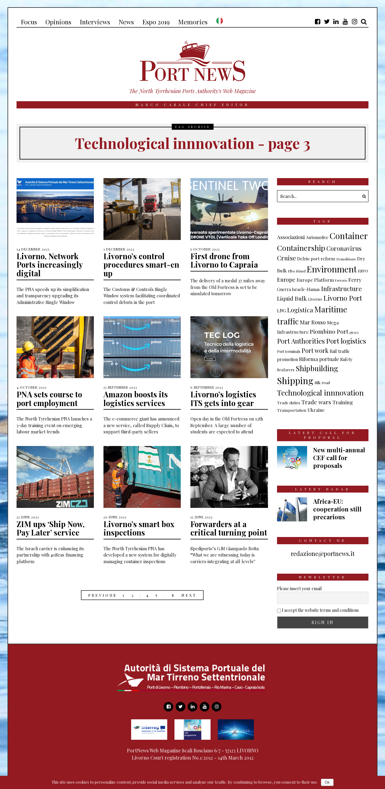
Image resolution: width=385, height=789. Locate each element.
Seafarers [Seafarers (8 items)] (285, 369)
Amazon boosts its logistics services (136, 398)
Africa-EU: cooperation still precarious (337, 509)
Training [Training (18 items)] (342, 402)
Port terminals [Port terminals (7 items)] (288, 351)
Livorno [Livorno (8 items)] (315, 299)
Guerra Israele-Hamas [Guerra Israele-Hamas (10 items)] (298, 289)
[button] (362, 196)
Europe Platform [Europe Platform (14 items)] (315, 280)
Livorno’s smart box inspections (139, 528)
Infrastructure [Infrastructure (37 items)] (341, 288)
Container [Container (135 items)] (349, 235)
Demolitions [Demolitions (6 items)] (346, 258)
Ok (327, 782)
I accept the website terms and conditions (320, 610)
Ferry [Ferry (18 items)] (355, 279)
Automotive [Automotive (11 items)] (317, 237)
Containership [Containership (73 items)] (301, 248)
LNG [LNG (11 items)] (281, 311)
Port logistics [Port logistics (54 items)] (346, 340)
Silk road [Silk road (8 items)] (322, 382)
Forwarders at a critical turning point (229, 528)
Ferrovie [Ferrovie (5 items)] (341, 280)
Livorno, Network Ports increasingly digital (50, 264)
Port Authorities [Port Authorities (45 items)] (301, 340)
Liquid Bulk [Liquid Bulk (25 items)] (292, 298)
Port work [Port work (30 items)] (315, 350)
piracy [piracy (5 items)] (354, 332)
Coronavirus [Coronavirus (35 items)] (344, 248)
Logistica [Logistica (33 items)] (300, 310)
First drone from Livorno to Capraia (224, 260)
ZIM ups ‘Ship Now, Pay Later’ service (52, 528)
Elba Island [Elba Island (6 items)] (297, 271)
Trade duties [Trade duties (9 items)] (288, 402)
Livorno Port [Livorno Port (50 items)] (342, 297)
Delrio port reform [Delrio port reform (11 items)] (316, 259)
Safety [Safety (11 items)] (346, 359)
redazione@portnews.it (323, 553)
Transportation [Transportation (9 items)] (291, 410)
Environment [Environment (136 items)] (332, 269)
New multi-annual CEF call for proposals (339, 457)
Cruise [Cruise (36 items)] (286, 257)
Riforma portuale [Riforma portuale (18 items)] (319, 358)
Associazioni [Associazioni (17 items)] (291, 237)
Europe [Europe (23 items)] (286, 279)
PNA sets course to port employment (50, 398)
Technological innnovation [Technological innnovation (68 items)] (320, 392)
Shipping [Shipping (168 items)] (295, 380)
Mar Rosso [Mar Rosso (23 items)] (313, 322)
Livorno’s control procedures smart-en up (141, 264)
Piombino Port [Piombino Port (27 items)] (329, 331)
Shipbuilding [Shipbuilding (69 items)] (317, 368)
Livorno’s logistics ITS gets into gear (223, 398)
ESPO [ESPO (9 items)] (363, 270)
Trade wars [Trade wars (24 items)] (316, 402)
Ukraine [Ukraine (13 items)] (316, 410)
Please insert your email (299, 588)
